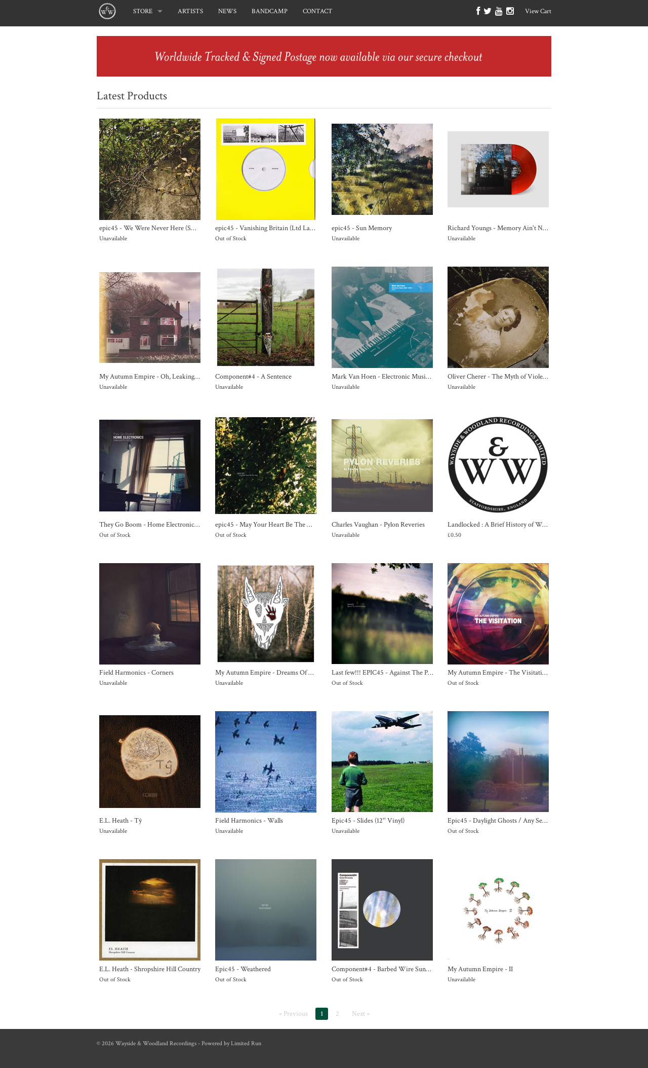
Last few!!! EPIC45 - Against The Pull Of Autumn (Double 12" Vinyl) (426, 672)
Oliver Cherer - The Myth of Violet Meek (505, 376)
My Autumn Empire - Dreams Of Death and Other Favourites (300, 672)
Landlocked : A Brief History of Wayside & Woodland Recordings (538, 524)
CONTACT (318, 11)
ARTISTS (190, 11)
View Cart (538, 11)
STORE (142, 11)
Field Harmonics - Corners (136, 672)
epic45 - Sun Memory (362, 228)
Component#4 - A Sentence (253, 376)
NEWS (227, 11)
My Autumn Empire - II (480, 969)
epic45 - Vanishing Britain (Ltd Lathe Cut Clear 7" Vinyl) (294, 228)
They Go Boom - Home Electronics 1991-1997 (162, 524)
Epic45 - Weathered (243, 969)
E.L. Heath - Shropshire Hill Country (149, 969)
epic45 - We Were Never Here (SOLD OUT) (161, 228)
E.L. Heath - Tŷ (120, 820)
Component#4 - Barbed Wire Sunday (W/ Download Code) (415, 969)
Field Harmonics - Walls (249, 820)
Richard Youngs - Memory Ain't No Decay (506, 228)
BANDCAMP (270, 11)
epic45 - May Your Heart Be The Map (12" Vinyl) (282, 524)
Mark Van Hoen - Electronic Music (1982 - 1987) (399, 376)
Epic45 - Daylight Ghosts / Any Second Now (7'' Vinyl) (524, 820)
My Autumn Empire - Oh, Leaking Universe (160, 376)
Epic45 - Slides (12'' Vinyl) (368, 820)
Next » (361, 1013)
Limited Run (246, 1043)
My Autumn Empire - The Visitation (498, 672)
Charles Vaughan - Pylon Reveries (378, 524)
